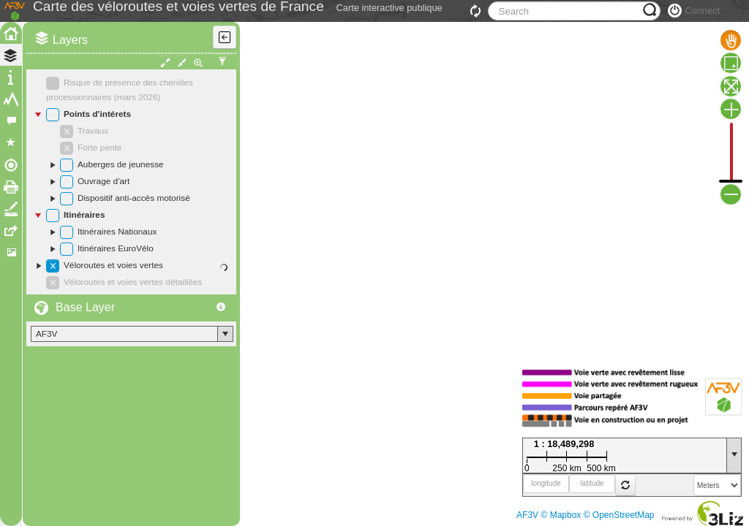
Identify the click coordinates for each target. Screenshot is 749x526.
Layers (70, 72)
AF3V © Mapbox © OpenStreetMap (585, 515)
